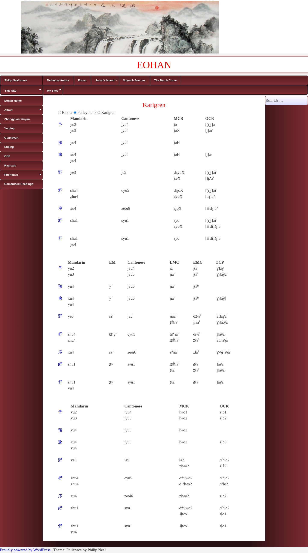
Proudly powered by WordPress (25, 550)
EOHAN (154, 64)
